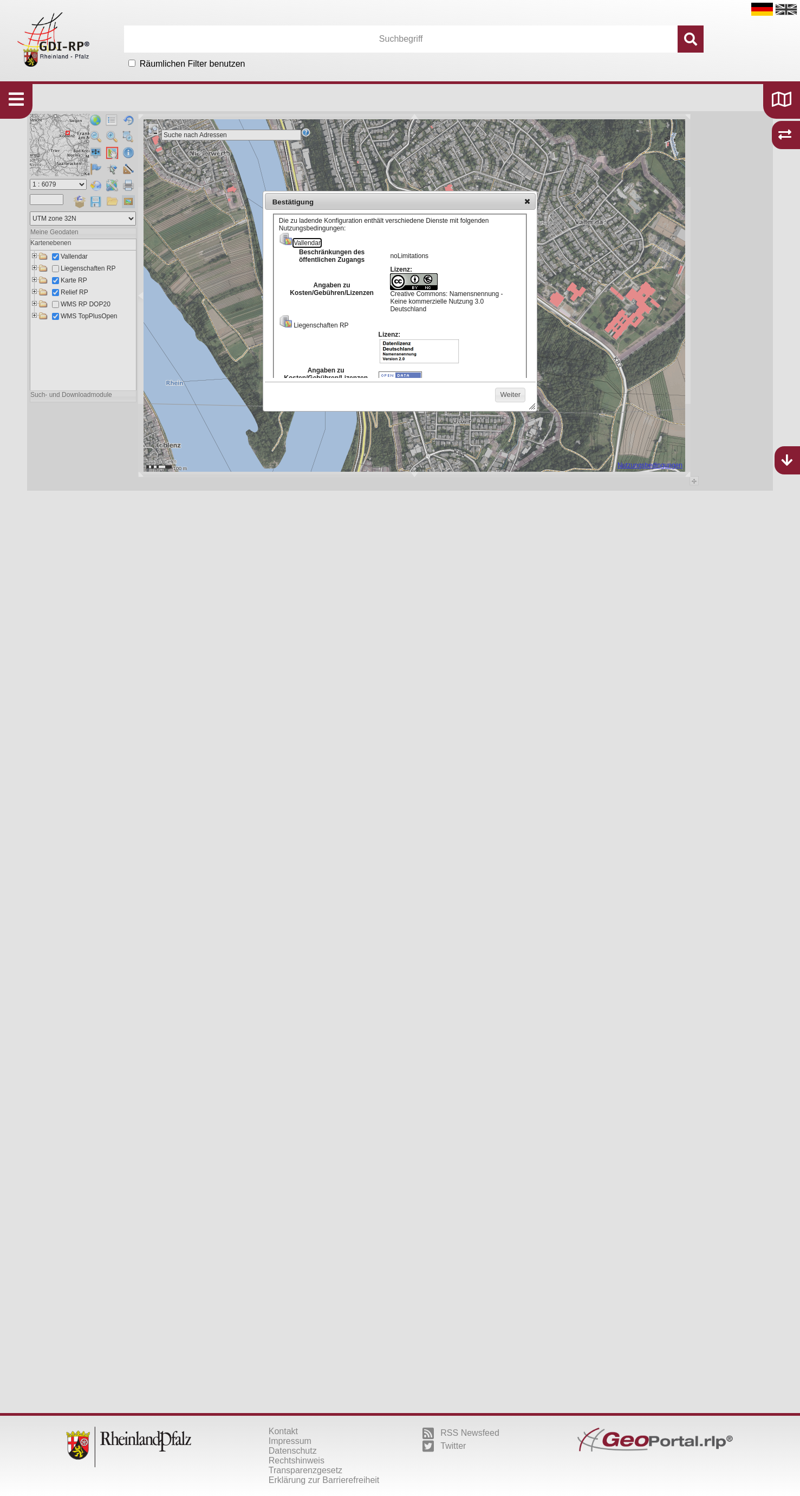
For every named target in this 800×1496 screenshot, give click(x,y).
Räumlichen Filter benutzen (192, 63)
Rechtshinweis (296, 1460)
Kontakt (283, 1431)
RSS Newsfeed (460, 1433)
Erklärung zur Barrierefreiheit (324, 1480)
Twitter (444, 1446)
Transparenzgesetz (305, 1470)
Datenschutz (293, 1450)
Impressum (290, 1441)
